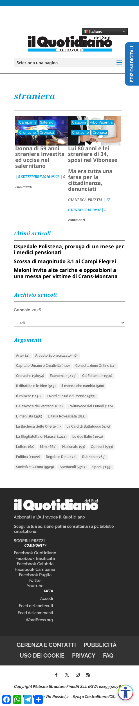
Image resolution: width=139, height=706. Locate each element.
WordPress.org (39, 620)
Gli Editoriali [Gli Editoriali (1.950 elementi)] (97, 376)
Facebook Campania (35, 569)
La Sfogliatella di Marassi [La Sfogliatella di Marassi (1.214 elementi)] (41, 437)
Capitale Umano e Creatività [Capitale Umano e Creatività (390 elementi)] (43, 366)
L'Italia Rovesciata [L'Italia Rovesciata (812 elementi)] (67, 416)
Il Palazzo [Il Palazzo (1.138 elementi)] (29, 396)
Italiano (93, 31)
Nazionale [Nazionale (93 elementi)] (73, 447)
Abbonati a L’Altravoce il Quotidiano (49, 517)
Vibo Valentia (101, 122)
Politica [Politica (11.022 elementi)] (28, 457)
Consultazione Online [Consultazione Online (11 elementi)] (95, 366)
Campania (27, 122)
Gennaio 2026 (27, 309)
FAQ (108, 655)
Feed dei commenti (35, 613)
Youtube (35, 585)
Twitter (35, 580)
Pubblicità (100, 645)
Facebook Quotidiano (35, 552)
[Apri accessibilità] (125, 692)
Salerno (46, 122)
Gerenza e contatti (46, 645)
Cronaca (47, 132)
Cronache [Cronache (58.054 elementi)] (30, 376)
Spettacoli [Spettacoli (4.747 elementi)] (73, 467)
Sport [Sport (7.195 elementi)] (101, 467)
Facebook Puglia (35, 574)
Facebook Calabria (35, 563)
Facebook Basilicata (35, 558)
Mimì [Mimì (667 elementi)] (48, 447)
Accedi (46, 598)
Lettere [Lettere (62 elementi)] (25, 447)
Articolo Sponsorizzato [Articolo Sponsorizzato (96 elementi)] (56, 356)
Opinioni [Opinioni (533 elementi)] (102, 447)
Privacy (83, 655)
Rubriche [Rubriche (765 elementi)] (94, 457)
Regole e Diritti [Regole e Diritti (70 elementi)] (61, 457)
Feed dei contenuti (36, 606)
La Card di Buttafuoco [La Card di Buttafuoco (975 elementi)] (88, 426)
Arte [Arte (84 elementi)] (23, 356)
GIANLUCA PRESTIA (85, 199)
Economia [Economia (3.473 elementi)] (63, 376)
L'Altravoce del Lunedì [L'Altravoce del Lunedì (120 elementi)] (90, 406)
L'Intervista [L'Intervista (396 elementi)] (29, 416)
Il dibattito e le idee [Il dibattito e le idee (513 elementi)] (36, 386)
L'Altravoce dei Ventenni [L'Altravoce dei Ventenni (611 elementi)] (39, 406)
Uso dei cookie (42, 655)
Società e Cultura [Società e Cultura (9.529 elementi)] (35, 467)
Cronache (27, 132)
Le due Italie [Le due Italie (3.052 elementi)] (87, 437)
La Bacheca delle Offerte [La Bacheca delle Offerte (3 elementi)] (38, 426)
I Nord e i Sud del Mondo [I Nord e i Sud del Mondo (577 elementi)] (71, 396)
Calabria (79, 122)
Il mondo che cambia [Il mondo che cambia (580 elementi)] (82, 386)
